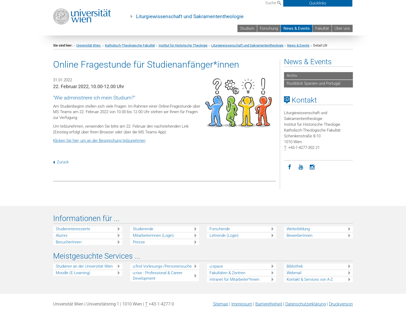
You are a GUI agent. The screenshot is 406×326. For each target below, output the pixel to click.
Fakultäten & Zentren (227, 272)
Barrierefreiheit (268, 304)
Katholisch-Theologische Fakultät (130, 45)
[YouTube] (301, 167)
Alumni (61, 235)
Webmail (294, 272)
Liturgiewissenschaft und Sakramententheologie (189, 16)
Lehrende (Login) (224, 235)
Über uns (342, 28)
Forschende (220, 229)
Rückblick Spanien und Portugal (313, 83)
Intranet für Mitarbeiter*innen (234, 279)
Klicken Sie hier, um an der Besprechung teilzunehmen (99, 140)
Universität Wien (88, 45)
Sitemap (220, 304)
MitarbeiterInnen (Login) (153, 235)
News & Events (296, 28)
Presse (139, 242)
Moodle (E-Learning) (73, 272)
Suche (273, 3)
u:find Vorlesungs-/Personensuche (162, 266)
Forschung (269, 28)
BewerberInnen (299, 235)
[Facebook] (289, 167)
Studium (247, 28)
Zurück (61, 162)
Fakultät (322, 28)
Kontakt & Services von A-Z (310, 279)
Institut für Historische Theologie (183, 45)
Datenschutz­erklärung (305, 304)
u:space (216, 266)
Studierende (143, 229)
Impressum (241, 304)
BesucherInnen (69, 242)
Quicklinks (317, 3)
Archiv (292, 75)
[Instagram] (312, 167)
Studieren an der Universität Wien (84, 266)
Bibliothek (295, 266)
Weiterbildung (298, 229)
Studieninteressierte (73, 229)
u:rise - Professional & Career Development (157, 275)
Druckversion (341, 304)
